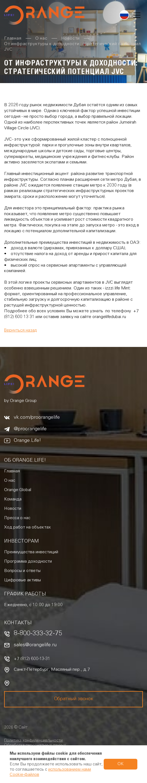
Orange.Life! (27, 440)
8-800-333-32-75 (38, 634)
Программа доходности (28, 561)
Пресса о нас (17, 518)
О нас (9, 480)
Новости (12, 509)
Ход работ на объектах (27, 527)
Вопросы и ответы (22, 571)
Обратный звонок (73, 699)
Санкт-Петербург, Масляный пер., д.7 (52, 669)
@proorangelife (30, 429)
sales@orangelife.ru (35, 645)
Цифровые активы (22, 580)
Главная (12, 471)
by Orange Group (20, 401)
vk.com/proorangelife (37, 417)
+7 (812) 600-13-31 (32, 659)
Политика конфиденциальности (33, 741)
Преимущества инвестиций (31, 552)
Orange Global (17, 490)
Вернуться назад (20, 330)
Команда (13, 499)
